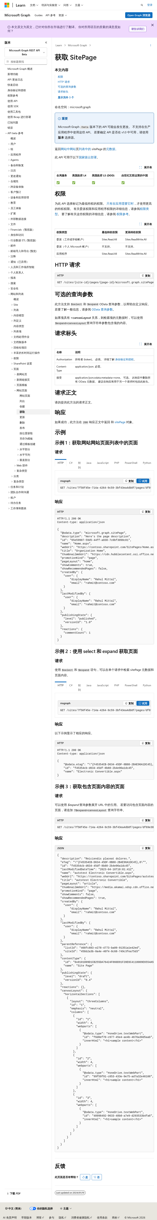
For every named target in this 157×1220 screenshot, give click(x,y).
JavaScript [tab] (103, 463)
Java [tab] (88, 463)
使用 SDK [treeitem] (13, 106)
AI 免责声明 (10, 1217)
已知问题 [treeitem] (13, 122)
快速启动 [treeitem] (13, 85)
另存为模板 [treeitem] (26, 438)
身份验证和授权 (124, 359)
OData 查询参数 (102, 309)
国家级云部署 (88, 157)
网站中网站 (68, 149)
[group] (104, 488)
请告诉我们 (137, 29)
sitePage (120, 422)
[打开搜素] (142, 5)
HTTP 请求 (64, 82)
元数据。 (112, 149)
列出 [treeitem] (22, 401)
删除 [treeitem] (22, 422)
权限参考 (123, 214)
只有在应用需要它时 (120, 203)
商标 (114, 1217)
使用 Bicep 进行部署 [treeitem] (19, 117)
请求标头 (63, 91)
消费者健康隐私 (80, 1217)
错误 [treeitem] (10, 127)
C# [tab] (70, 463)
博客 (39, 1217)
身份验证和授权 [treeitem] (17, 90)
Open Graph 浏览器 (138, 15)
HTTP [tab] (61, 463)
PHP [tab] (116, 463)
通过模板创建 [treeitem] (27, 444)
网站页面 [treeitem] (25, 395)
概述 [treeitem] (13, 138)
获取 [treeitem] (22, 412)
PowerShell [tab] (131, 463)
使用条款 (102, 1217)
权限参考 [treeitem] (13, 95)
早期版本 (26, 1217)
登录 (149, 5)
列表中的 (85, 149)
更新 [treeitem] (22, 417)
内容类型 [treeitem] (19, 326)
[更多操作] (150, 45)
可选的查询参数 (67, 86)
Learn (59, 45)
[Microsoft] (7, 5)
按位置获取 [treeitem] (26, 433)
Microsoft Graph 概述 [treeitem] (20, 69)
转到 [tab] (79, 465)
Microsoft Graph (77, 45)
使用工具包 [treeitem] (14, 111)
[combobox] (26, 52)
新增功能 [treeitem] (13, 74)
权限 (60, 76)
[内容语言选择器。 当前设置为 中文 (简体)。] (13, 1209)
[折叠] (46, 42)
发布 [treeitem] (22, 428)
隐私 (61, 1217)
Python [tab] (147, 463)
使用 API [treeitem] (13, 101)
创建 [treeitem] (22, 406)
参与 (51, 1217)
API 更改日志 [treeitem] (15, 79)
